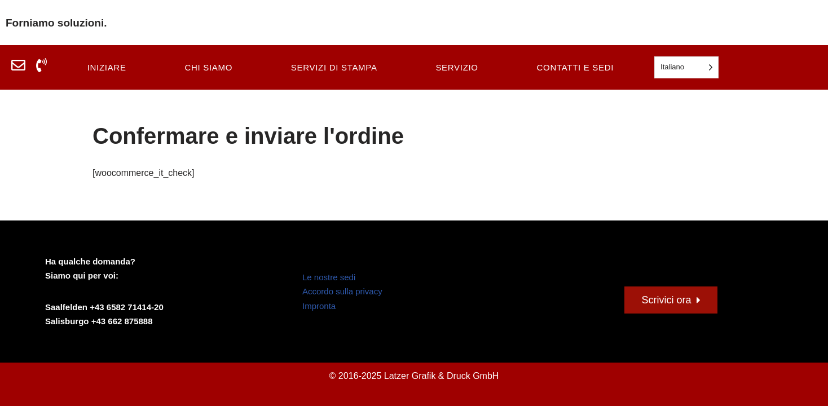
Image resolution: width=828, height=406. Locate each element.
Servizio (456, 67)
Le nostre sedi (328, 277)
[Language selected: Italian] (686, 67)
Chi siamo (208, 67)
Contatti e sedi (575, 67)
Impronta (319, 306)
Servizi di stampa (334, 67)
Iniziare (106, 67)
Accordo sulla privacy (342, 291)
